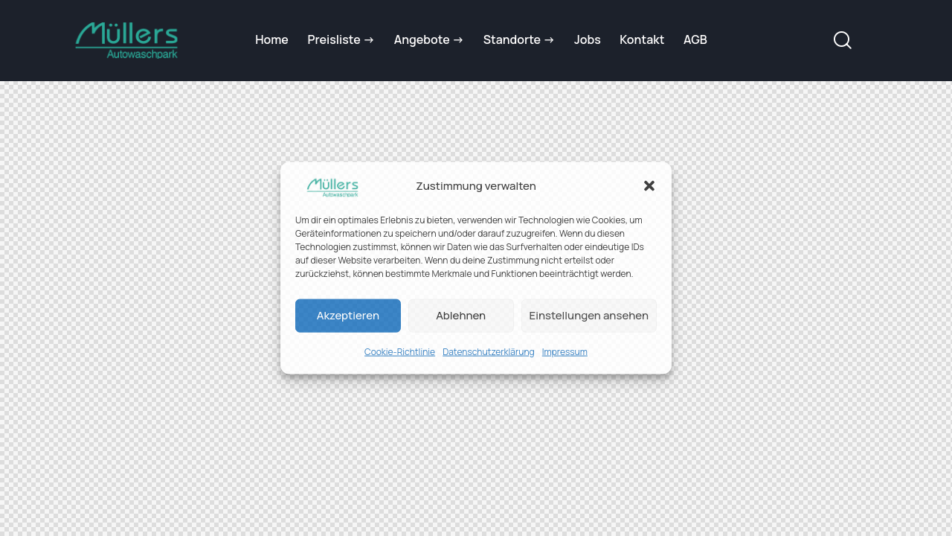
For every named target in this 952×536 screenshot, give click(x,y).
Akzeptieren (348, 315)
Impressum (565, 351)
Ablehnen (461, 315)
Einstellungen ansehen (589, 315)
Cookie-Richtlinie (399, 351)
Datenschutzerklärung (489, 351)
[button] (649, 186)
